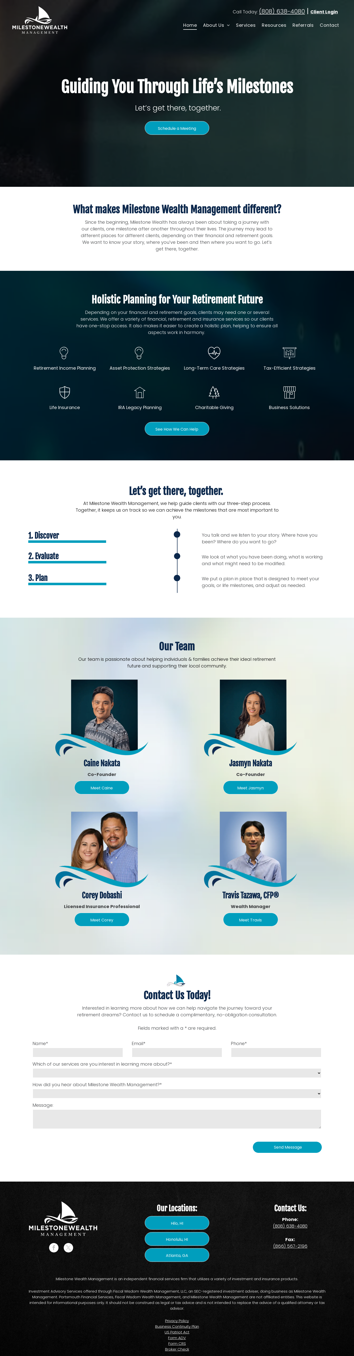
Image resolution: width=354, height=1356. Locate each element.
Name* (40, 1043)
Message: (42, 1105)
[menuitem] (189, 25)
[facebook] (54, 1248)
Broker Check (177, 1349)
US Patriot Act (177, 1332)
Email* (138, 1043)
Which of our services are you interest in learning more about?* (102, 1064)
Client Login (324, 12)
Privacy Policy (177, 1320)
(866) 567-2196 (290, 1246)
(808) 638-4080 (282, 11)
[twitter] (68, 1248)
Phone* (239, 1043)
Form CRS (177, 1343)
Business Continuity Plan (177, 1326)
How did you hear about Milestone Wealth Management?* (97, 1084)
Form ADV (177, 1337)
